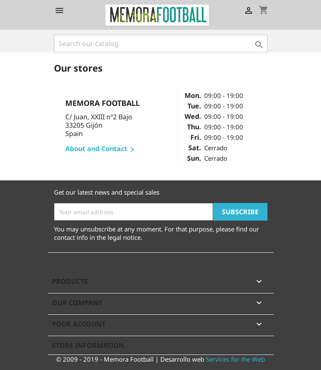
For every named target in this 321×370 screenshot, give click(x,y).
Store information (88, 345)
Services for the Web (235, 359)
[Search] (160, 43)
